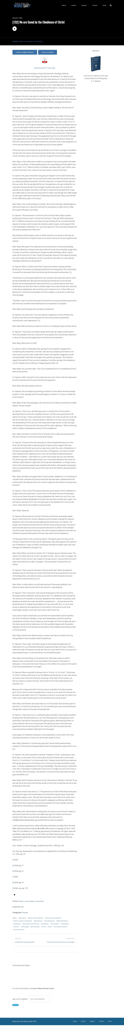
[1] (57, 121)
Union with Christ (19, 929)
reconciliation (56, 923)
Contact (97, 5)
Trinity (45, 926)
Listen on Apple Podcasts (25, 52)
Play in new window (26, 41)
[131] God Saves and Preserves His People (62, 942)
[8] (58, 609)
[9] (22, 683)
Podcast (25, 912)
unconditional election (61, 926)
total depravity (36, 926)
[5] (56, 527)
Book (105, 5)
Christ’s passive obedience (54, 917)
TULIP (51, 926)
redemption (65, 923)
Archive (79, 5)
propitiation (45, 923)
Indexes (88, 5)
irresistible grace (50, 920)
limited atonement (63, 920)
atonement (23, 917)
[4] (57, 362)
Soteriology (25, 926)
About (71, 5)
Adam (15, 917)
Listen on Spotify (48, 52)
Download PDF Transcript (45, 67)
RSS (22, 906)
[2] (70, 272)
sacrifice (16, 926)
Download (39, 41)
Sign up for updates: (31, 1001)
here (89, 75)
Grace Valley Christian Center (44, 990)
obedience (17, 923)
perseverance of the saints (31, 923)
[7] (39, 578)
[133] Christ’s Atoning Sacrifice (26, 941)
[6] (41, 547)
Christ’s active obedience (36, 917)
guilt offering (39, 920)
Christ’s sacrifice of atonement (23, 920)
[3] (39, 320)
